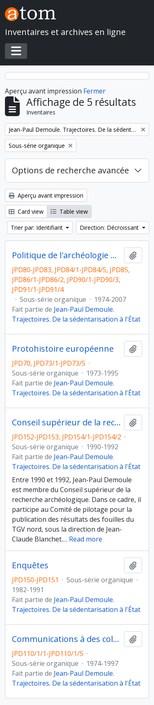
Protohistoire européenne (63, 349)
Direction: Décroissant (110, 227)
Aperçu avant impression (46, 195)
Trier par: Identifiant (37, 227)
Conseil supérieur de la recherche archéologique (66, 422)
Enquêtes (30, 565)
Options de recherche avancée (70, 170)
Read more (85, 539)
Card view (26, 211)
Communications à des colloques (66, 639)
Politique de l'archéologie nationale (66, 255)
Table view (69, 211)
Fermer (94, 91)
